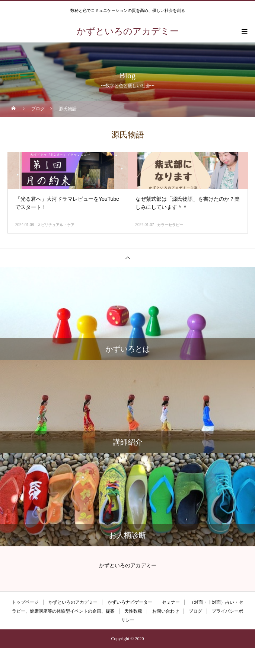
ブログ (195, 611)
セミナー (171, 602)
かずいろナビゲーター (130, 602)
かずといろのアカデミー (73, 602)
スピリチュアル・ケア (55, 225)
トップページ (25, 602)
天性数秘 (133, 611)
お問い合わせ (165, 611)
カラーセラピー (170, 225)
